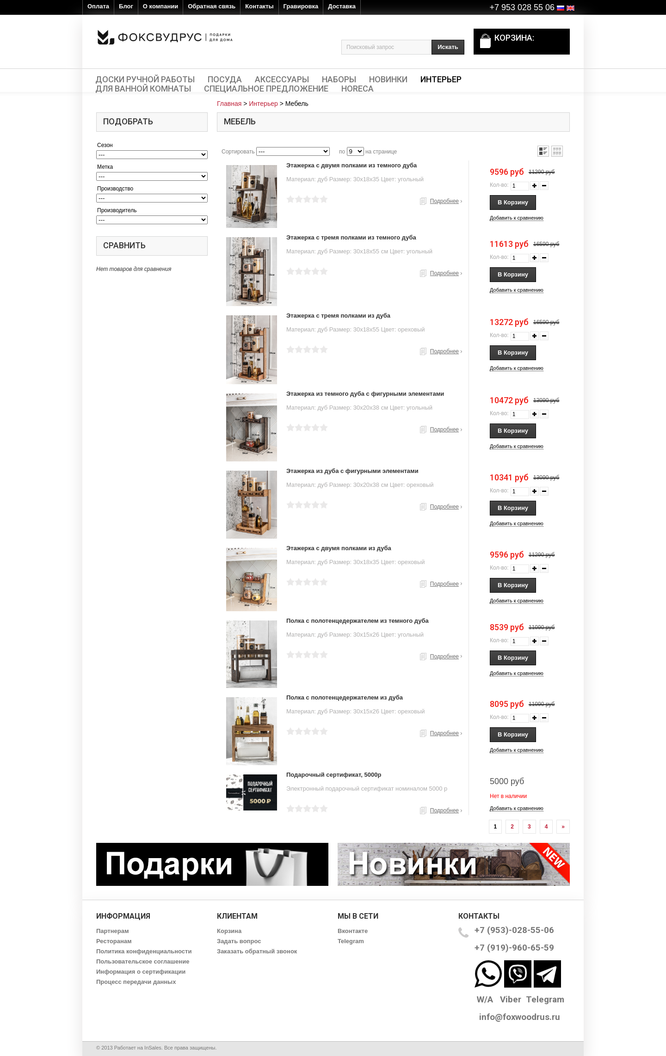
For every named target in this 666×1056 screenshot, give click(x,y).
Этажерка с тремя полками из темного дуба (351, 237)
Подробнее (444, 201)
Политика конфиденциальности (143, 951)
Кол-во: (499, 185)
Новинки (388, 79)
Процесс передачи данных (136, 981)
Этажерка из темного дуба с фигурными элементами (365, 393)
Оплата (98, 6)
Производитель (116, 210)
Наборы (339, 79)
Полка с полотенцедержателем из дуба (344, 697)
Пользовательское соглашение (142, 961)
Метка (105, 167)
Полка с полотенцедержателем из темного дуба (357, 620)
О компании (160, 6)
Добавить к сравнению (516, 218)
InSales (152, 1047)
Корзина (229, 930)
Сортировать (238, 151)
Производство (115, 188)
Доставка (342, 6)
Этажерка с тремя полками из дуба (338, 315)
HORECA (357, 88)
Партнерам (112, 930)
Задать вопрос (239, 941)
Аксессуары (282, 79)
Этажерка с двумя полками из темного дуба (351, 165)
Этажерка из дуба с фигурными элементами (352, 470)
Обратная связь (211, 6)
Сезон (105, 145)
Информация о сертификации (140, 971)
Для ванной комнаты (143, 88)
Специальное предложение (266, 88)
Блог (126, 6)
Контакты (259, 6)
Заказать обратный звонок (257, 951)
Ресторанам (114, 941)
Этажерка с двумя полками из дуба (338, 548)
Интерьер (441, 79)
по (342, 151)
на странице (381, 151)
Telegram (351, 941)
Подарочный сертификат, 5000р (333, 774)
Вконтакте (353, 930)
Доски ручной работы (145, 79)
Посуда (225, 79)
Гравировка (301, 6)
